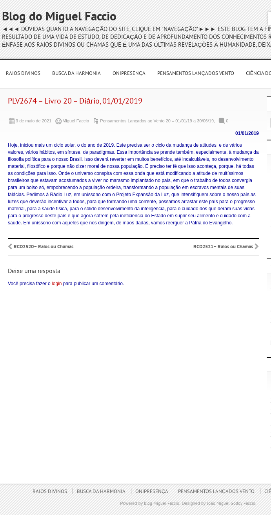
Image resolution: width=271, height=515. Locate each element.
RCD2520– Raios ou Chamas (43, 247)
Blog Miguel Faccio (161, 503)
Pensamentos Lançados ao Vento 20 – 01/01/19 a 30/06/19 (157, 120)
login (57, 283)
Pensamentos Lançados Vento (195, 74)
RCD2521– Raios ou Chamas (223, 247)
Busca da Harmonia (76, 74)
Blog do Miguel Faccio (59, 17)
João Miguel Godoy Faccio (231, 503)
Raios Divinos (23, 74)
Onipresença (129, 74)
